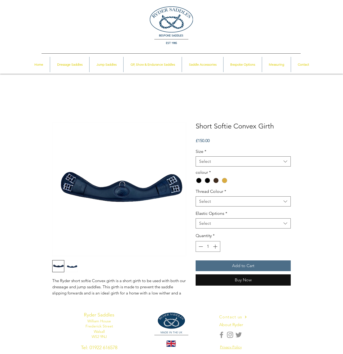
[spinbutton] (208, 246)
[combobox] (243, 161)
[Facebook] (221, 335)
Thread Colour (211, 191)
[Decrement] (200, 246)
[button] (318, 12)
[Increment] (215, 246)
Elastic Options (211, 213)
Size (201, 151)
